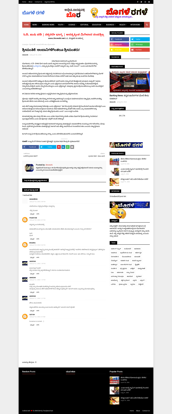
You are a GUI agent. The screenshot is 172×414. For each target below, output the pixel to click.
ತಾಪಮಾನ (130, 276)
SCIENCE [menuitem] (71, 25)
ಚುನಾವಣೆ (137, 256)
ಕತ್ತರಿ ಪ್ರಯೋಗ (125, 280)
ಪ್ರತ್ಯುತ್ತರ (32, 214)
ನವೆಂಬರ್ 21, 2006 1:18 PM (37, 263)
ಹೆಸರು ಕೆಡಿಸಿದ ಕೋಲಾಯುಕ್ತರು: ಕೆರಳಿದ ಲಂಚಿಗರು (133, 160)
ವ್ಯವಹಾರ (139, 276)
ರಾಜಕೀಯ (114, 253)
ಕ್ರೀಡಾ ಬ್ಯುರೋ (123, 284)
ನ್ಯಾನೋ (132, 284)
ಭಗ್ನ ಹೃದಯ (123, 268)
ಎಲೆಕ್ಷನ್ (132, 268)
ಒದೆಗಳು (113, 284)
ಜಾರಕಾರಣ (137, 249)
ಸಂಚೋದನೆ (127, 249)
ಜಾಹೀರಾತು (120, 272)
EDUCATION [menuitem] (96, 25)
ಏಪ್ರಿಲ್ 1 (142, 280)
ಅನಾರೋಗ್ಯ (114, 280)
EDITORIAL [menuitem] (84, 25)
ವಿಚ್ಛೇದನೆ (140, 284)
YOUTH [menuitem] (60, 25)
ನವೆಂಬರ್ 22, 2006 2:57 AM (37, 317)
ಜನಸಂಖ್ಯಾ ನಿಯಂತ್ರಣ (117, 276)
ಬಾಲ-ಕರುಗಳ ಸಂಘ (126, 264)
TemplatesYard (48, 411)
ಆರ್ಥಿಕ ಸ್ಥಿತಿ (138, 253)
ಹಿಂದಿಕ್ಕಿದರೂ (37, 66)
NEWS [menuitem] (34, 25)
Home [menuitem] (26, 25)
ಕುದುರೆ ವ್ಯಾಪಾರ (136, 260)
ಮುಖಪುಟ (25, 44)
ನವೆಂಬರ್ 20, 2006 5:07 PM (37, 220)
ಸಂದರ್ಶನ (114, 268)
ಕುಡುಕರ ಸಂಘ (125, 260)
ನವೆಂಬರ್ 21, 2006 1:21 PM (37, 298)
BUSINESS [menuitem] (110, 25)
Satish (32, 314)
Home (24, 2)
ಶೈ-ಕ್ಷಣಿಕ (137, 264)
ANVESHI (38, 411)
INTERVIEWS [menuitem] (135, 25)
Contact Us (38, 2)
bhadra (32, 243)
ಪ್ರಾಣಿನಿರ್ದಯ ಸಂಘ (126, 253)
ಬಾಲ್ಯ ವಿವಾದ (130, 272)
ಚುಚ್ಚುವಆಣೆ (141, 268)
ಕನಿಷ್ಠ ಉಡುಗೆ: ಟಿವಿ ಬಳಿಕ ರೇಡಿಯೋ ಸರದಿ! (134, 179)
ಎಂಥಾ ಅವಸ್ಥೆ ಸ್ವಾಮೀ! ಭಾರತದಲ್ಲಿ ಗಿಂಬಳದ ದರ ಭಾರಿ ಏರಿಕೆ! (135, 170)
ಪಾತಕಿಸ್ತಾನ (114, 264)
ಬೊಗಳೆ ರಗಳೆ (33, 12)
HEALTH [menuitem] (122, 25)
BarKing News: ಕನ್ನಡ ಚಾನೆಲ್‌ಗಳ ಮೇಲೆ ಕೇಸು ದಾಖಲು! (129, 97)
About (30, 2)
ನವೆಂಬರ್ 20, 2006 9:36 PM (37, 245)
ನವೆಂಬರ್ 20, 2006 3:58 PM (37, 201)
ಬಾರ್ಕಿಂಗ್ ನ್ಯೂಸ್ (116, 249)
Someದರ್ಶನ (115, 256)
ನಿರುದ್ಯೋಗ (114, 260)
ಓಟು (112, 272)
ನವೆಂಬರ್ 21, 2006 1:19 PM (37, 280)
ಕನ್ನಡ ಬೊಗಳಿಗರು (50, 2)
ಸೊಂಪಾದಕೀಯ (126, 256)
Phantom (33, 218)
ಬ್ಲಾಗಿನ (135, 280)
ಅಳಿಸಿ (37, 214)
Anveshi (25, 55)
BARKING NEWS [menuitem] (48, 25)
